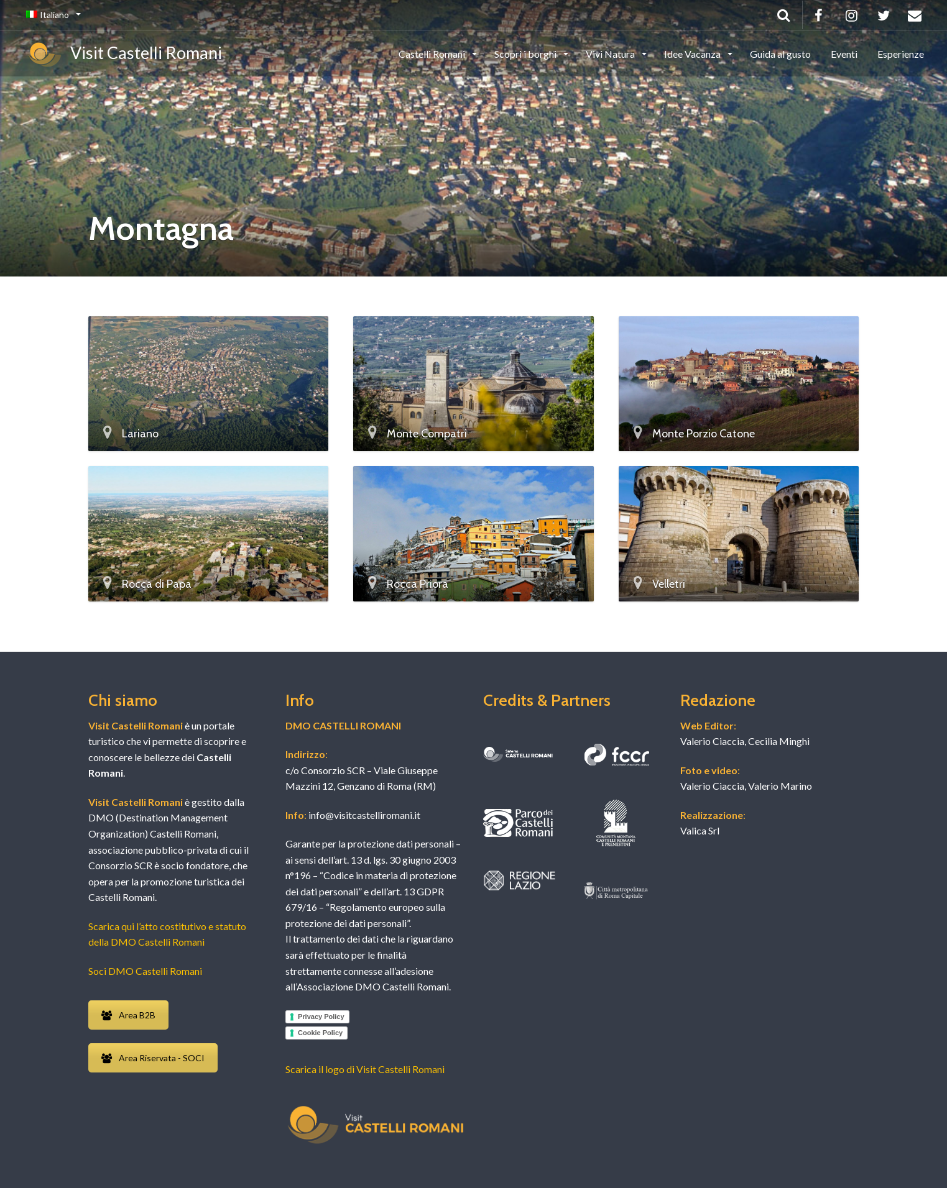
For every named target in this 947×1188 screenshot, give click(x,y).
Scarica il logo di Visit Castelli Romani (365, 1069)
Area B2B (128, 1015)
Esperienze (900, 54)
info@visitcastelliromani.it (363, 815)
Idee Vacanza (693, 54)
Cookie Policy (320, 1032)
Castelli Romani (433, 54)
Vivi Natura (611, 54)
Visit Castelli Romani (124, 54)
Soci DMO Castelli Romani (145, 971)
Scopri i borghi (526, 54)
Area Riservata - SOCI (153, 1058)
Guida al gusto (780, 54)
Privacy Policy (321, 1016)
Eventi (844, 54)
